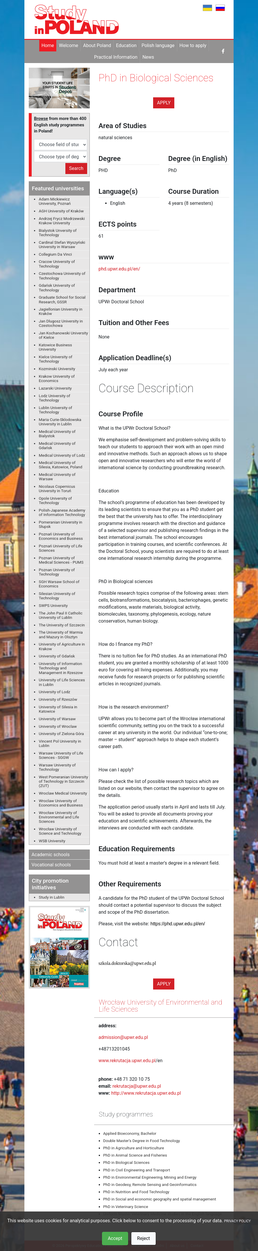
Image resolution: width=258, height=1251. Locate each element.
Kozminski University (57, 368)
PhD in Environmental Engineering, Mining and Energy (149, 1177)
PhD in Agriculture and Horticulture (133, 1148)
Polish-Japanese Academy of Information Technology (62, 512)
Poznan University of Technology (57, 571)
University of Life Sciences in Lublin (62, 682)
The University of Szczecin (62, 625)
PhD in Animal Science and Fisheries (135, 1155)
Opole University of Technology (55, 500)
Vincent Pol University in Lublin (60, 743)
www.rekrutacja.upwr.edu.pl (126, 1060)
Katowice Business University (55, 347)
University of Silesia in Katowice (58, 709)
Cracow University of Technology (57, 263)
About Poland (97, 45)
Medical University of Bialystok (57, 433)
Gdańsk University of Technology (57, 287)
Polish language (157, 45)
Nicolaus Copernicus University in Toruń (57, 488)
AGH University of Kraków (61, 211)
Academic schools (51, 854)
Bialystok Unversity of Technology (58, 232)
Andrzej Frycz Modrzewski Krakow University (62, 220)
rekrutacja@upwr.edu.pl (136, 1086)
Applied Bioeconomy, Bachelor (129, 1133)
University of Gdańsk (57, 656)
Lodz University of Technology (54, 397)
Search (76, 168)
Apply (164, 102)
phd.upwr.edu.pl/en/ (119, 269)
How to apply (193, 45)
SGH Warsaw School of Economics (59, 583)
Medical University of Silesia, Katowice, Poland (61, 464)
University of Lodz (54, 691)
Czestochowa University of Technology (62, 275)
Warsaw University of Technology (57, 767)
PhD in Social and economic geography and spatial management (159, 1199)
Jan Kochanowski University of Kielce (63, 335)
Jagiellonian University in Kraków (61, 311)
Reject (143, 1238)
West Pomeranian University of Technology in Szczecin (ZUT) (63, 781)
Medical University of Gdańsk (57, 445)
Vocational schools (51, 865)
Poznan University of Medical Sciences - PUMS (61, 559)
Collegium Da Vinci (55, 254)
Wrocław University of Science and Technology (60, 831)
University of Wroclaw (58, 726)
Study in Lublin (51, 897)
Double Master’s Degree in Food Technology (141, 1140)
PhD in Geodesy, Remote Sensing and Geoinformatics (150, 1184)
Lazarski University (55, 388)
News (148, 57)
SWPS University (53, 605)
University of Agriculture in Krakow (62, 646)
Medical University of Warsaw (57, 476)
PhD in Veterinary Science (125, 1206)
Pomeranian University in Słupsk (61, 524)
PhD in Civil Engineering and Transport (136, 1170)
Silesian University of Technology (57, 595)
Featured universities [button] (58, 188)
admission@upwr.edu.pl (123, 1037)
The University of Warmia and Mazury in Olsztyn (61, 634)
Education (126, 45)
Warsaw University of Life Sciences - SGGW (61, 755)
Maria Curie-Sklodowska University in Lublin (60, 421)
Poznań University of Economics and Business (61, 536)
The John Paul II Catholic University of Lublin (61, 615)
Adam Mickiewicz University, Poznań (55, 201)
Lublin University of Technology (55, 409)
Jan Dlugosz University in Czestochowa (61, 323)
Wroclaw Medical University (63, 793)
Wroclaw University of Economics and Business (61, 802)
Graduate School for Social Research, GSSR (62, 299)
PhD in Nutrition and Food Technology (136, 1191)
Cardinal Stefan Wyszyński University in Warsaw (62, 244)
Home (48, 45)
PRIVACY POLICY (237, 1221)
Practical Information (115, 57)
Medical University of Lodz (62, 455)
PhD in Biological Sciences (126, 1162)
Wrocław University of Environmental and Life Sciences (59, 817)
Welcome (68, 45)
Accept (115, 1238)
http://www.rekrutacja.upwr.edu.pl (146, 1093)
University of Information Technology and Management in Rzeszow (61, 668)
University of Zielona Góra (61, 733)
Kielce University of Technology (55, 358)
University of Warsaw (57, 718)
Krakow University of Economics (57, 378)
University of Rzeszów (58, 699)
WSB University (52, 840)
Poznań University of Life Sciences (60, 548)
